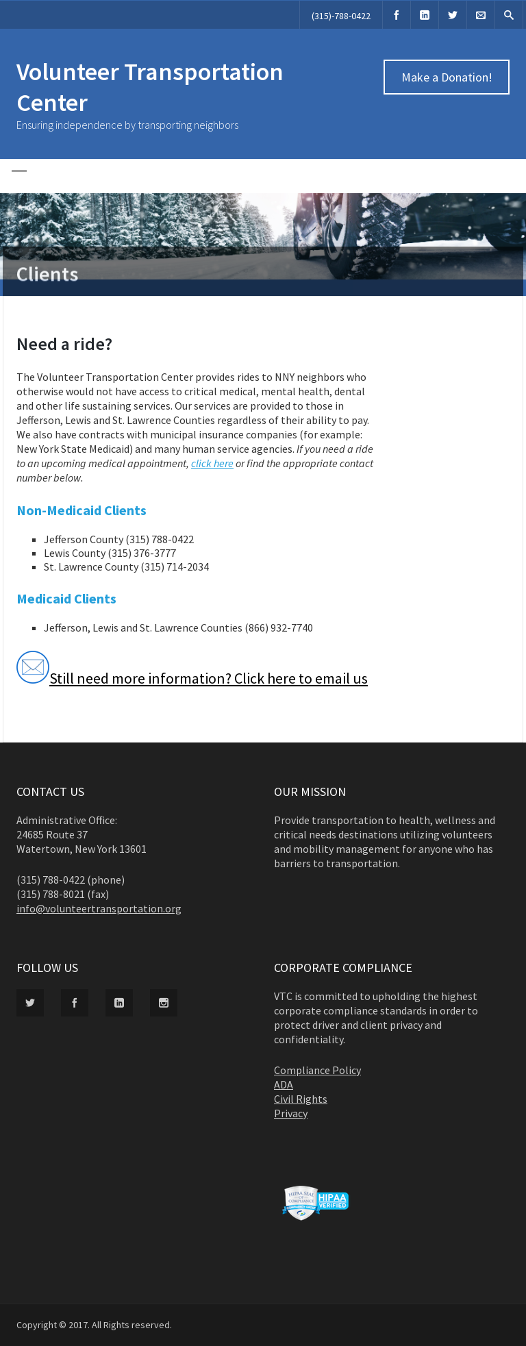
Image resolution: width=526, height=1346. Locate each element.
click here (212, 463)
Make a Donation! (446, 77)
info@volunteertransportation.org (98, 908)
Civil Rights (300, 1099)
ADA (283, 1084)
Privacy (291, 1113)
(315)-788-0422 (341, 16)
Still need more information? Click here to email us (192, 678)
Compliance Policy (317, 1070)
